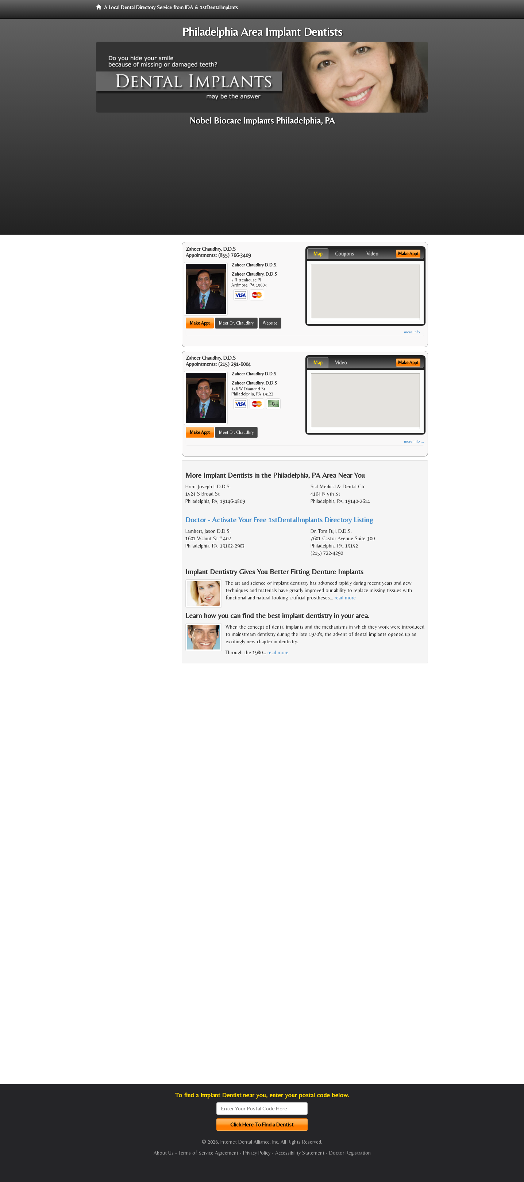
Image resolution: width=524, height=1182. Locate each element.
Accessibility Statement (299, 1153)
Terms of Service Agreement (208, 1153)
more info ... (414, 332)
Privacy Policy (256, 1153)
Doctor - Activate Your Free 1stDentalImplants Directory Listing (279, 519)
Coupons (344, 254)
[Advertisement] (262, 183)
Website (270, 323)
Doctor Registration (350, 1153)
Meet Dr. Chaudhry (236, 323)
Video (372, 254)
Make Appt (200, 323)
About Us (164, 1153)
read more (345, 598)
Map (318, 254)
